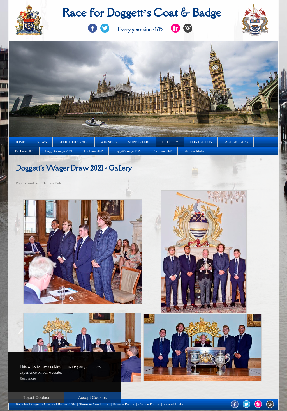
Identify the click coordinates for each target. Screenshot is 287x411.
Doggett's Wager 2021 (58, 151)
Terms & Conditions (93, 404)
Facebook (92, 28)
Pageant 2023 (235, 142)
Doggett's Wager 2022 (127, 151)
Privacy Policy (123, 404)
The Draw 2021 (24, 151)
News (42, 142)
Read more (28, 378)
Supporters (139, 142)
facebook (235, 404)
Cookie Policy (148, 404)
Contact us (201, 142)
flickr (258, 404)
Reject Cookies (36, 397)
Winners (108, 142)
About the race (73, 142)
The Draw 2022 (93, 151)
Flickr (175, 28)
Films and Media (193, 151)
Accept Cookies (92, 397)
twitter (246, 404)
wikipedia (270, 404)
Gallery (170, 142)
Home (20, 142)
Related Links (173, 404)
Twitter (104, 28)
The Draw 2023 (162, 151)
